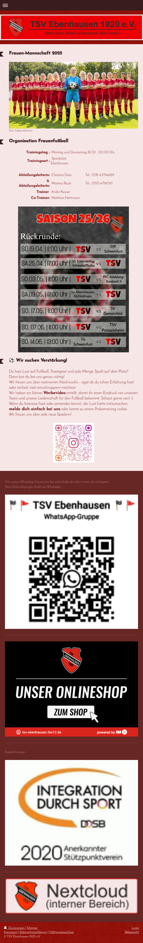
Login (135, 928)
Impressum (10, 932)
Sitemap (32, 928)
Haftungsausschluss (61, 932)
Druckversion (14, 928)
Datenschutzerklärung (33, 932)
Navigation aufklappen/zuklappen (71, 5)
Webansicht (132, 932)
